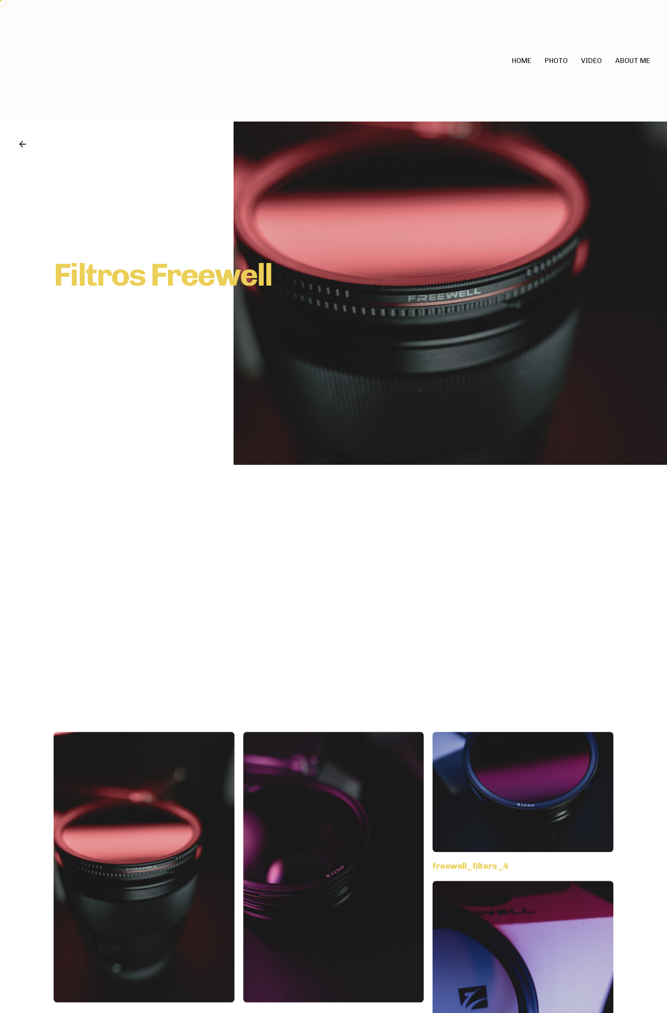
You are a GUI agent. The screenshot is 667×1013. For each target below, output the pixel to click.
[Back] (22, 144)
